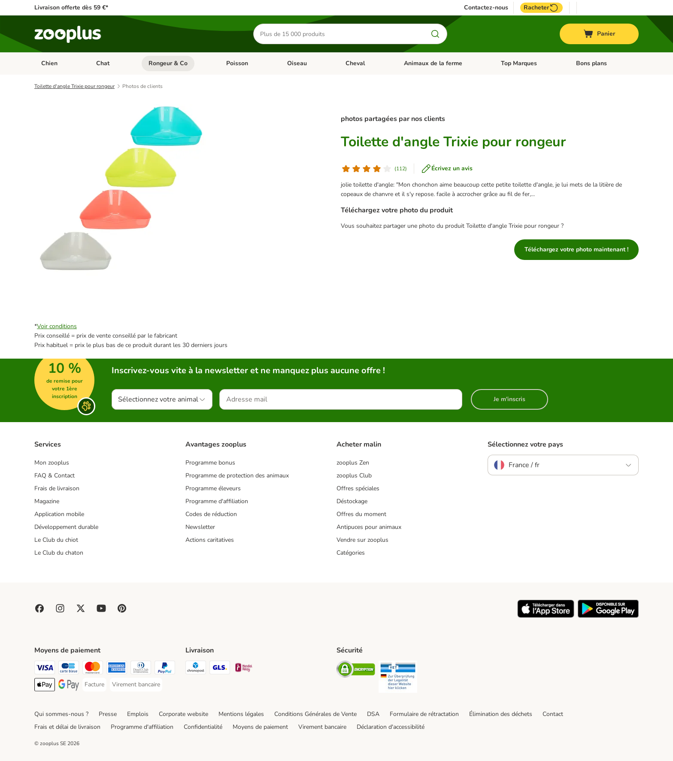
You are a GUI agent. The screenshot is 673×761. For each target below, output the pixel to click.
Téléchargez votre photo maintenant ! (576, 249)
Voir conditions (57, 326)
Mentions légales (241, 714)
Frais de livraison (56, 488)
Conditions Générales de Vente (315, 714)
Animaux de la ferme (433, 63)
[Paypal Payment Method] (165, 669)
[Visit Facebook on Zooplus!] (39, 608)
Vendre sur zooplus (362, 540)
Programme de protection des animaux (237, 475)
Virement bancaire (322, 727)
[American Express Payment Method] (116, 669)
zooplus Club (354, 475)
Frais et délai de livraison (67, 727)
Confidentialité (203, 727)
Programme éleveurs (213, 488)
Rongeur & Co (168, 63)
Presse (108, 714)
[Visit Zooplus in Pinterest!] (122, 608)
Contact (553, 714)
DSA (373, 714)
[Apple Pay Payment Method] (44, 686)
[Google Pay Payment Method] (68, 686)
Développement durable (66, 527)
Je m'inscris (509, 399)
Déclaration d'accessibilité (390, 727)
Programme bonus (210, 463)
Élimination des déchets (500, 714)
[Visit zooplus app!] (545, 616)
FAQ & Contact (54, 475)
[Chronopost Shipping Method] (195, 669)
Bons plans (591, 63)
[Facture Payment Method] (94, 684)
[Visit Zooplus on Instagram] (60, 608)
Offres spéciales (357, 488)
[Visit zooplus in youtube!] (101, 608)
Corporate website (183, 714)
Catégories (350, 553)
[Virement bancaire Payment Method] (136, 684)
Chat (102, 63)
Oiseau (297, 63)
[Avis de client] (374, 168)
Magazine (46, 501)
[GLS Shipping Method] (219, 669)
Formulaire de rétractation (424, 714)
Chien (49, 63)
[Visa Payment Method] (44, 669)
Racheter (541, 8)
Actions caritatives (209, 540)
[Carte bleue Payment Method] (68, 669)
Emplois (138, 714)
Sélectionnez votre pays (525, 444)
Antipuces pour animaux (368, 527)
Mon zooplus (51, 463)
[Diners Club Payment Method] (140, 669)
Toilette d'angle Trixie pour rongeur (74, 86)
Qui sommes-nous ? (61, 714)
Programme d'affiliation (216, 501)
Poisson (237, 63)
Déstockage (351, 501)
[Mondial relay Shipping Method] (243, 669)
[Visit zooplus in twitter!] (81, 608)
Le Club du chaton (58, 553)
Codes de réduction (211, 514)
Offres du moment (361, 514)
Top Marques (519, 63)
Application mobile (59, 514)
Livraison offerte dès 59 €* (71, 7)
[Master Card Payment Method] (92, 669)
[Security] (355, 671)
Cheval (355, 63)
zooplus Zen (352, 463)
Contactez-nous (486, 8)
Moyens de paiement (260, 727)
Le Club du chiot (56, 540)
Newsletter (200, 527)
